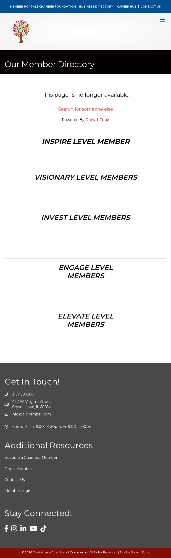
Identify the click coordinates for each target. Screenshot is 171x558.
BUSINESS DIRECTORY (96, 6)
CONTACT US (151, 6)
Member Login (18, 491)
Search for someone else (85, 109)
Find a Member (18, 469)
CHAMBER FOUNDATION (57, 6)
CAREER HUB (127, 6)
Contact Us (15, 480)
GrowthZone (97, 120)
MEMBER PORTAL (23, 6)
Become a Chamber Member (31, 457)
